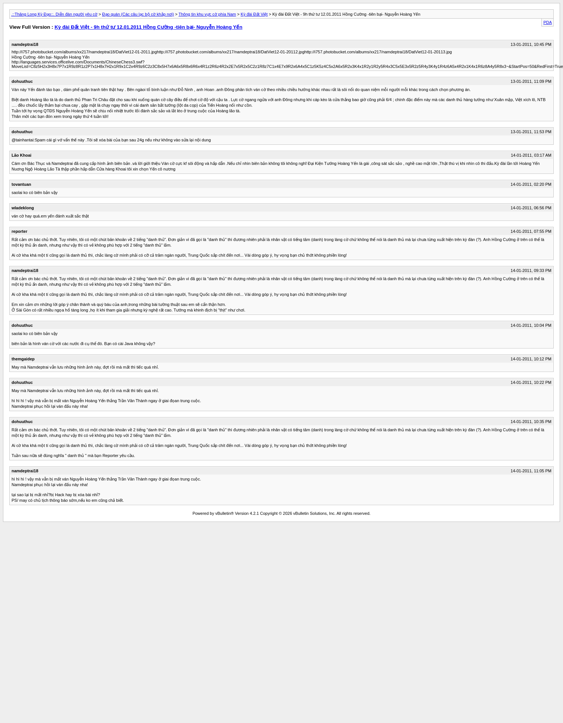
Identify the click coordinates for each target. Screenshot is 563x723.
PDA (547, 22)
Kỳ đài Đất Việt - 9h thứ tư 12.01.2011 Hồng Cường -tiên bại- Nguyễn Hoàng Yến (148, 27)
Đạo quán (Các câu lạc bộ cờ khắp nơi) (138, 14)
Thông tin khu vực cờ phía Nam (207, 14)
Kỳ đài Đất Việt (254, 14)
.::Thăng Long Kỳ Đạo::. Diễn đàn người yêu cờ (54, 14)
